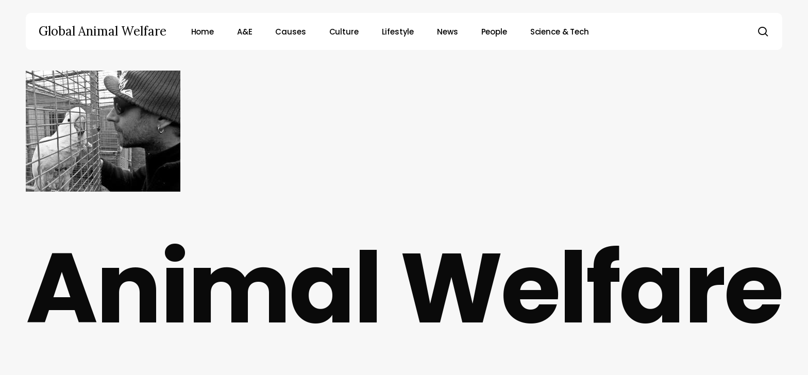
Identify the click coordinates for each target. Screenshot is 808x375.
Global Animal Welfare (102, 31)
